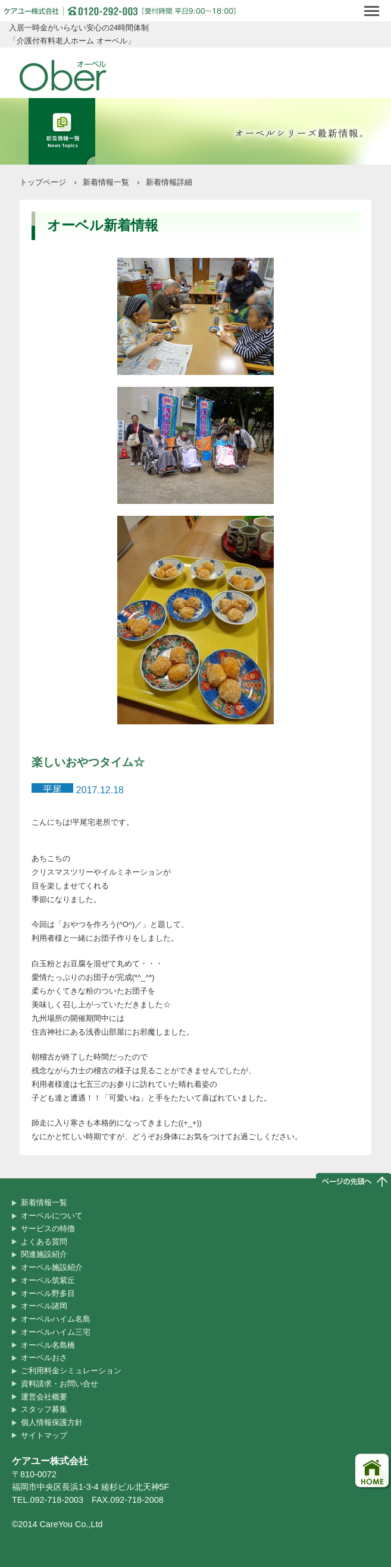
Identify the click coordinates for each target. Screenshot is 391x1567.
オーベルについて (52, 1215)
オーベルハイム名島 (55, 1318)
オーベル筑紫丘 (48, 1280)
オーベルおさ (44, 1357)
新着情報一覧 (106, 182)
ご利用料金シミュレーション (71, 1370)
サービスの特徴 (48, 1228)
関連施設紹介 (44, 1254)
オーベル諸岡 (44, 1305)
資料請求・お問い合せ (59, 1383)
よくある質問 (44, 1241)
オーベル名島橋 (48, 1345)
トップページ (43, 182)
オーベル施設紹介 (52, 1267)
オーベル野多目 (48, 1293)
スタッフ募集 (44, 1409)
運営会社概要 (44, 1396)
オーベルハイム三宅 (55, 1332)
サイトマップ (44, 1435)
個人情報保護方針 (52, 1422)
